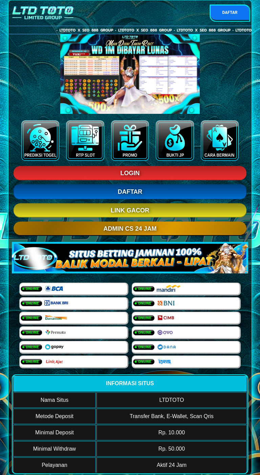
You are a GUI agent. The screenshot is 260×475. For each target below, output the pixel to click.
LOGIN (130, 173)
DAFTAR (229, 12)
